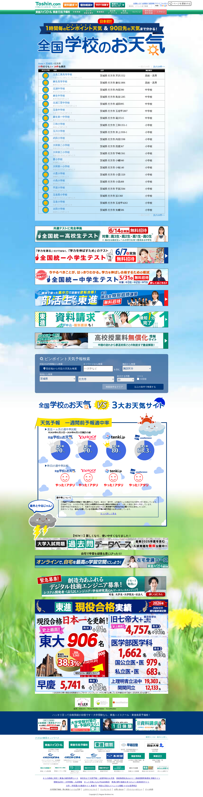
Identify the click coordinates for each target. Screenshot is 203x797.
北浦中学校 (59, 88)
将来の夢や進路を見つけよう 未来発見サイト (130, 782)
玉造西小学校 (60, 194)
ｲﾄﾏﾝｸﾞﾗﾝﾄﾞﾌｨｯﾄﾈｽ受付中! (50, 764)
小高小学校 (59, 180)
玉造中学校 (59, 109)
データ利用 (149, 789)
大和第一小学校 (61, 166)
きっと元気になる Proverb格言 (97, 782)
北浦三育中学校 (61, 102)
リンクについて (105, 789)
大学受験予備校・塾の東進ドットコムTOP (65, 789)
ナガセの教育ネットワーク (47, 738)
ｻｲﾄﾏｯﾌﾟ (158, 3)
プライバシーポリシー (134, 789)
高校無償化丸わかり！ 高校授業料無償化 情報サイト (138, 778)
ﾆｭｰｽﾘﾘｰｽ (165, 3)
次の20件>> (159, 66)
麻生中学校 (59, 95)
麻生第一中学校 (61, 117)
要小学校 (58, 159)
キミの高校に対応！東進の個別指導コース (60, 778)
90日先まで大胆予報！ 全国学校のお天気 (97, 778)
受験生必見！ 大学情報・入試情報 (68, 782)
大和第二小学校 (61, 145)
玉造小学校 (59, 201)
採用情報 (151, 3)
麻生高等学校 (60, 81)
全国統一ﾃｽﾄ (137, 3)
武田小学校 (59, 138)
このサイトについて (90, 789)
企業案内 (145, 3)
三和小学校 (59, 124)
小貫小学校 (59, 173)
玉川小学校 (59, 131)
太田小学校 (59, 208)
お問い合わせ (119, 789)
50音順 (143, 379)
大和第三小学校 (61, 152)
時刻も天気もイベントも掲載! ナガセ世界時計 (118, 786)
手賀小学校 (59, 187)
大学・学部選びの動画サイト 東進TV (81, 786)
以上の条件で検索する (145, 387)
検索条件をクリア (114, 387)
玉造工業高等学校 (62, 74)
